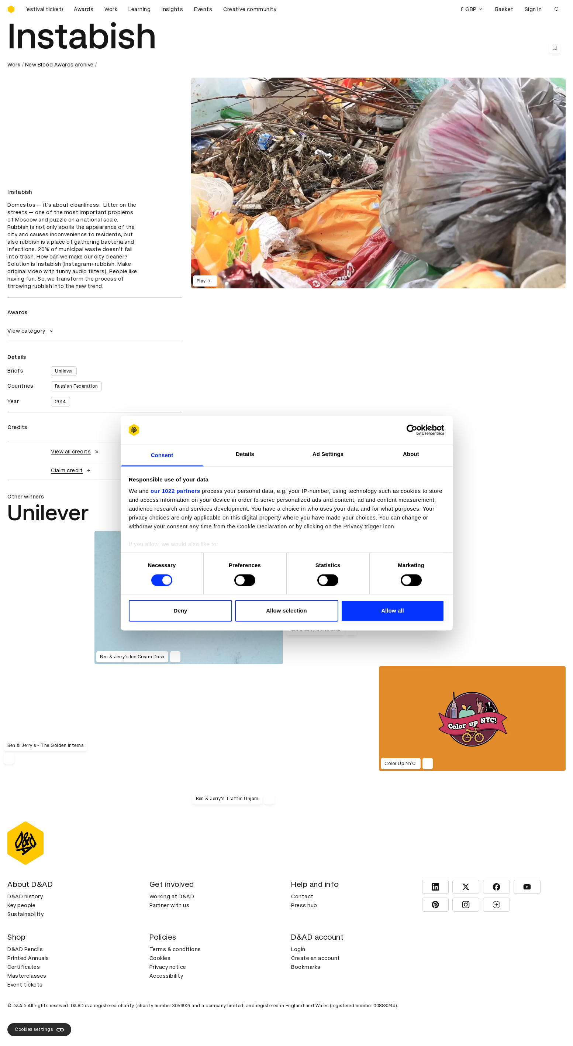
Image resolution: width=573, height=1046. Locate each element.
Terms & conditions (175, 949)
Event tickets (25, 985)
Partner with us (169, 905)
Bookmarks (306, 967)
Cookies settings (39, 1029)
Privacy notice (167, 967)
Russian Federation (76, 386)
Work (110, 9)
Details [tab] (245, 454)
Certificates (23, 967)
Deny (180, 611)
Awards (83, 9)
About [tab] (411, 454)
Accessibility (166, 976)
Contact (302, 896)
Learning (139, 9)
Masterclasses (26, 976)
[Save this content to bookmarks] (554, 48)
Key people (21, 905)
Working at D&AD (171, 896)
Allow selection (286, 611)
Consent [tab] (162, 455)
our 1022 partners (175, 491)
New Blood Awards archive (59, 65)
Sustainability (25, 914)
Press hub (304, 905)
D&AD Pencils (25, 949)
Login (298, 949)
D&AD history (25, 896)
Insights (172, 9)
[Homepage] (11, 9)
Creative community (249, 9)
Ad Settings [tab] (328, 454)
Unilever (64, 371)
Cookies (160, 958)
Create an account (315, 958)
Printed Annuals (28, 958)
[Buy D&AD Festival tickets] (44, 9)
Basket (504, 9)
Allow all (392, 611)
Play (205, 281)
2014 (60, 401)
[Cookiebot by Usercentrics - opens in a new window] (412, 429)
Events (203, 9)
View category (31, 331)
